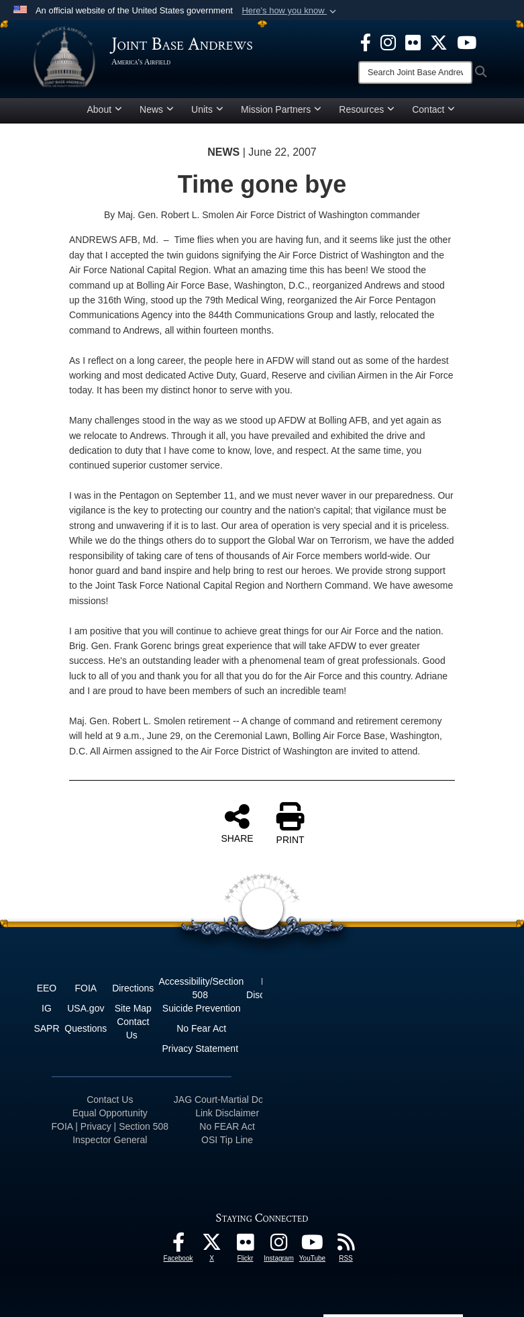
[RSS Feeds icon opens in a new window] (346, 1245)
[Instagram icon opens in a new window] (388, 41)
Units (207, 109)
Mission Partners (281, 109)
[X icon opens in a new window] (439, 41)
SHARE (237, 823)
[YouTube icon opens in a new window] (466, 41)
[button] (290, 10)
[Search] (415, 72)
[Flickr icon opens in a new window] (413, 41)
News (157, 109)
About (105, 109)
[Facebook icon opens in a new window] (365, 41)
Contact (433, 109)
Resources (367, 109)
